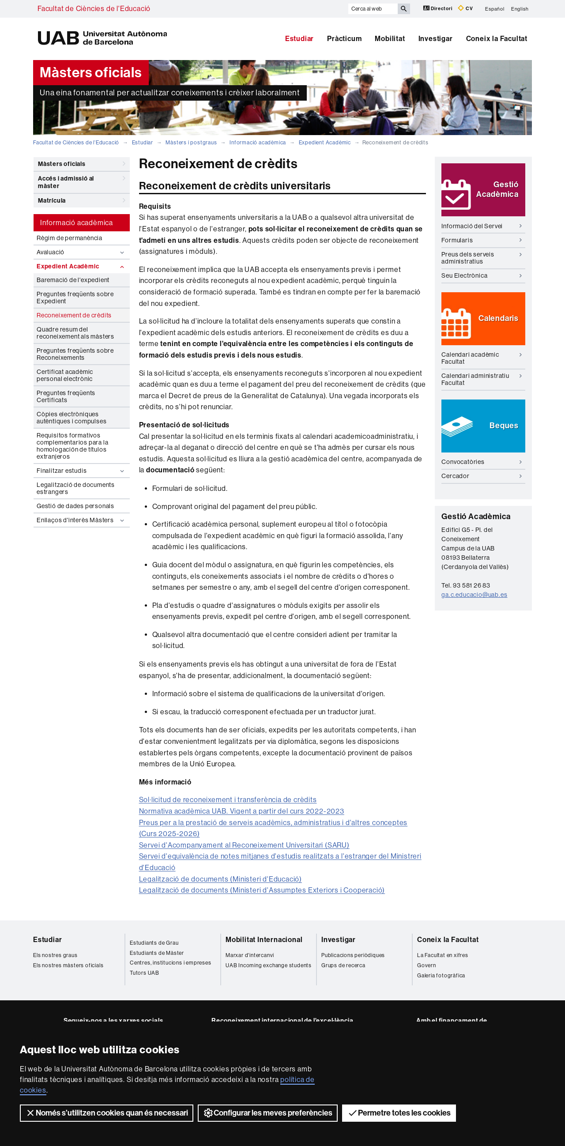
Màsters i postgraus (191, 142)
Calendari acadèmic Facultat (481, 358)
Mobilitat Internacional (264, 939)
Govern (426, 965)
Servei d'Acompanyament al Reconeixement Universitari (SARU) (244, 845)
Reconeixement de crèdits (74, 315)
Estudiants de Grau (154, 943)
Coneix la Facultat (496, 38)
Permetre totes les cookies (399, 1113)
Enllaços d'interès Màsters (81, 520)
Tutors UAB (144, 973)
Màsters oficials (81, 163)
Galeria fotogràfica (441, 976)
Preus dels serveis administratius (481, 257)
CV (465, 8)
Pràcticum (344, 38)
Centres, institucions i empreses (170, 963)
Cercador (481, 475)
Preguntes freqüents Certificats (66, 396)
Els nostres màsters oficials (68, 965)
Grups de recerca (343, 965)
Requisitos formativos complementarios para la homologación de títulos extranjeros (72, 446)
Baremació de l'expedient (73, 279)
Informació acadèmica (258, 142)
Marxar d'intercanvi (250, 955)
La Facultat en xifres (442, 955)
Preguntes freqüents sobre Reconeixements (75, 354)
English (520, 8)
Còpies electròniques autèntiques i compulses (71, 418)
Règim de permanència (69, 237)
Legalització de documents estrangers (76, 488)
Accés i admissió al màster (81, 181)
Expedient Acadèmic (325, 142)
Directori (438, 8)
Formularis (481, 240)
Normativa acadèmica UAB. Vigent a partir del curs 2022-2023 (241, 811)
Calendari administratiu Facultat (481, 379)
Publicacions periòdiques (353, 955)
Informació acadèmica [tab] (76, 223)
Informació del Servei (481, 226)
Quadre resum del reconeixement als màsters (75, 333)
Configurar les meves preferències (267, 1113)
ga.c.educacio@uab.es (474, 594)
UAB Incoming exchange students (269, 965)
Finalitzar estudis (81, 471)
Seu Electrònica (481, 275)
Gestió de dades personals (75, 505)
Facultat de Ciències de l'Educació (94, 8)
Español (495, 8)
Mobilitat (390, 38)
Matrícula (81, 200)
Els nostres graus (55, 955)
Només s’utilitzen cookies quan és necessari (106, 1113)
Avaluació (81, 252)
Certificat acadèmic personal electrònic (65, 375)
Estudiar (299, 38)
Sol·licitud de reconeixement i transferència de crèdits (228, 799)
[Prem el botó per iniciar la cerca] (404, 9)
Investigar (435, 38)
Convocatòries (481, 461)
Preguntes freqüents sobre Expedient (75, 297)
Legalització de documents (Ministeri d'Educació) (220, 879)
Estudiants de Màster (157, 953)
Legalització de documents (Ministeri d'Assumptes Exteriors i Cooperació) (262, 890)
